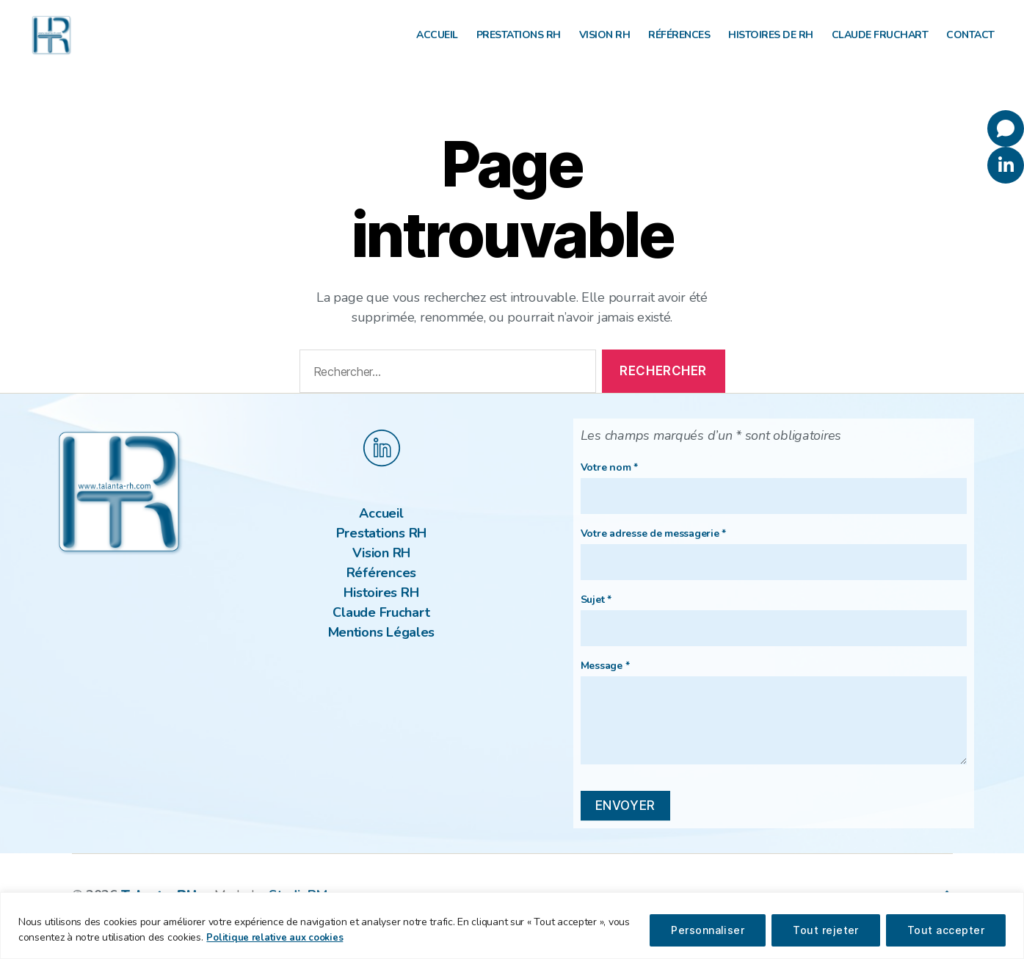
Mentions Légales (381, 654)
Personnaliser (707, 930)
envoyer (625, 827)
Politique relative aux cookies (276, 938)
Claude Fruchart (880, 46)
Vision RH (605, 46)
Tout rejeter (826, 930)
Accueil (437, 46)
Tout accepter (945, 930)
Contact (970, 46)
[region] (512, 925)
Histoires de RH (770, 46)
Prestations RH (518, 46)
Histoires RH (381, 614)
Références (679, 46)
